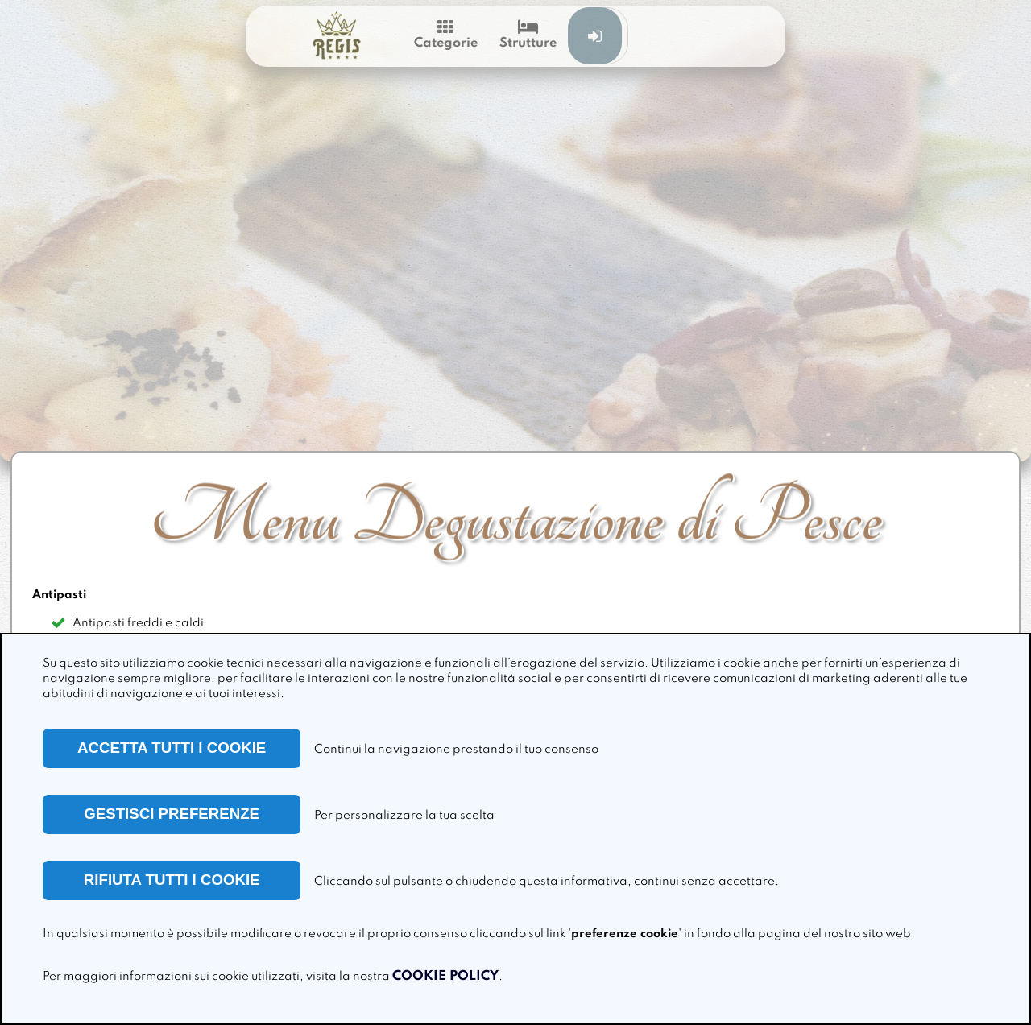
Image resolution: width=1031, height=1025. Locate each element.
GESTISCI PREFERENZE (171, 813)
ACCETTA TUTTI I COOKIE (171, 747)
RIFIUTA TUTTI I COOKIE (172, 879)
